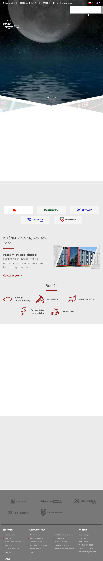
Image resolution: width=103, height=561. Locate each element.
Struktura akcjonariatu (64, 535)
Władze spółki (35, 548)
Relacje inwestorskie (13, 542)
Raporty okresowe (37, 542)
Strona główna (10, 535)
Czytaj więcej (12, 275)
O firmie (8, 538)
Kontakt (8, 552)
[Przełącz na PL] (91, 3)
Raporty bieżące (36, 538)
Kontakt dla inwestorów (64, 548)
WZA (31, 552)
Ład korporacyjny (62, 545)
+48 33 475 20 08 (86, 545)
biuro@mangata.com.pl (88, 551)
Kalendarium (35, 535)
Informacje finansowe (38, 545)
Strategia (8, 545)
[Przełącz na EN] (98, 3)
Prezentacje (59, 538)
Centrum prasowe (12, 548)
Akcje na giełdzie (61, 542)
